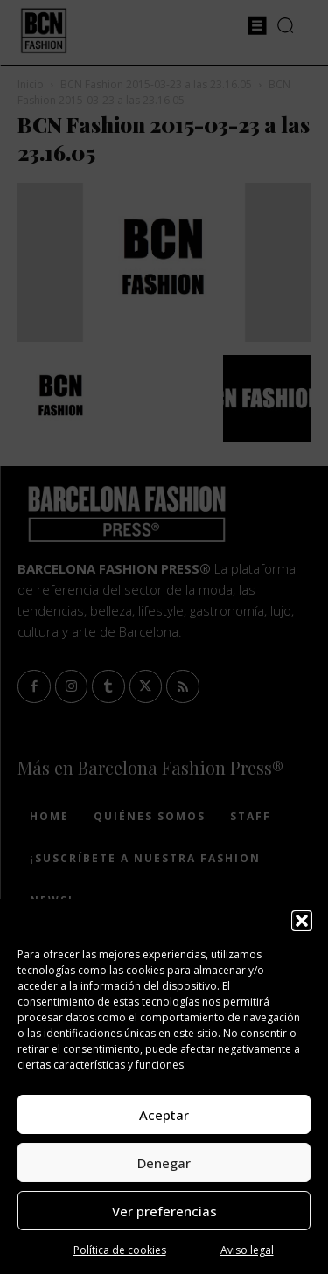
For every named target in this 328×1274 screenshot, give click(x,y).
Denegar (164, 1163)
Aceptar (164, 1115)
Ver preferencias (164, 1211)
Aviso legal (247, 1250)
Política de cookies (119, 1250)
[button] (302, 920)
